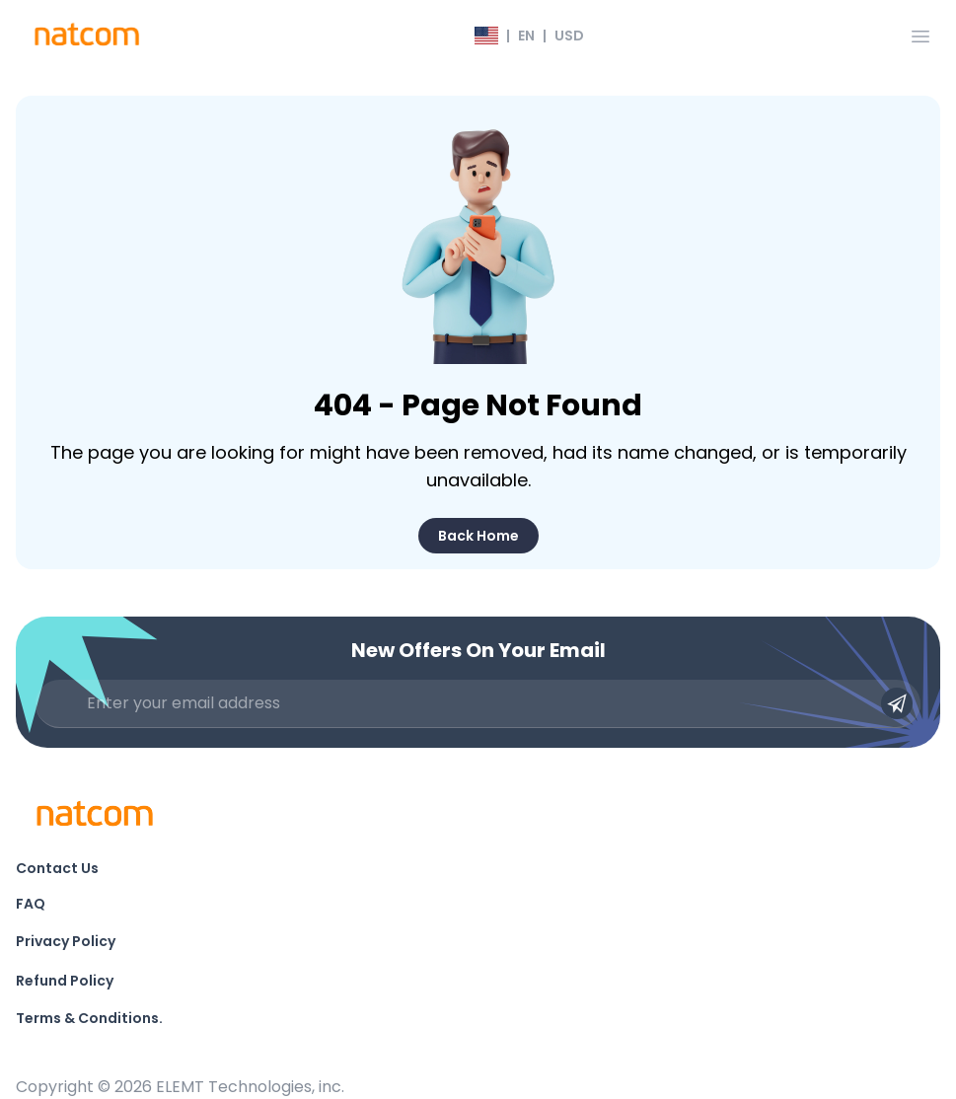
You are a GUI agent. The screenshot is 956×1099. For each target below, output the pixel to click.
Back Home (478, 536)
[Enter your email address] (478, 703)
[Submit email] (897, 703)
